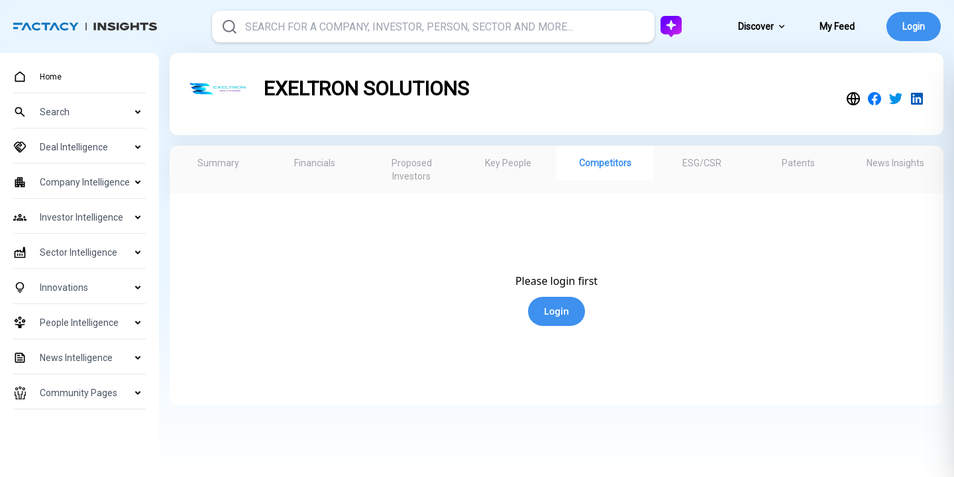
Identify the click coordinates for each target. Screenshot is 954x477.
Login (913, 26)
